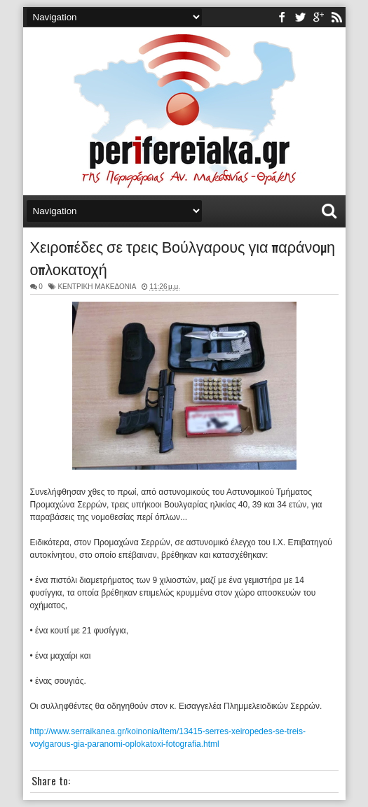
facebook (282, 17)
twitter (300, 17)
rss (336, 17)
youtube (318, 17)
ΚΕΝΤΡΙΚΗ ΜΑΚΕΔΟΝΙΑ (96, 286)
